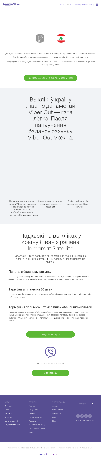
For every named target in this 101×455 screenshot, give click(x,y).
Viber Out (8, 417)
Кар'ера (32, 413)
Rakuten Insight (65, 448)
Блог (7, 410)
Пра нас (32, 406)
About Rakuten (87, 448)
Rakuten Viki (12, 448)
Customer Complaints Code (37, 430)
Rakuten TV (76, 448)
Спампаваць (50, 372)
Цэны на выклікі (11, 421)
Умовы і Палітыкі (35, 417)
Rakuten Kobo (23, 448)
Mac (54, 417)
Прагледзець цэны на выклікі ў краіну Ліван (51, 77)
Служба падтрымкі (12, 425)
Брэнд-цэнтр (33, 410)
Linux (54, 421)
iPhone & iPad (57, 410)
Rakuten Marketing (50, 448)
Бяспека (8, 413)
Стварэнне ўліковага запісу (82, 4)
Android (55, 406)
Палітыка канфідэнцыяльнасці (37, 423)
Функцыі (8, 406)
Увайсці (63, 4)
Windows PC (57, 413)
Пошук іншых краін (50, 334)
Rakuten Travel (36, 448)
